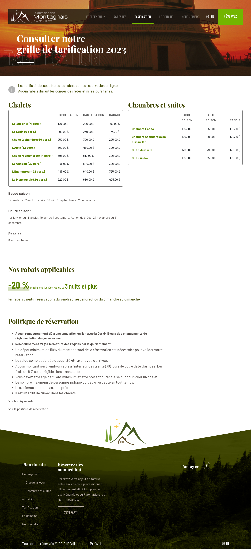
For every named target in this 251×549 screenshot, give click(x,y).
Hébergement (93, 16)
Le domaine (166, 16)
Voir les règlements (20, 401)
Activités (120, 16)
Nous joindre (190, 16)
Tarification (142, 16)
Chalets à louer (35, 482)
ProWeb (96, 543)
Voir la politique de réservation (28, 409)
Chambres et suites (38, 491)
